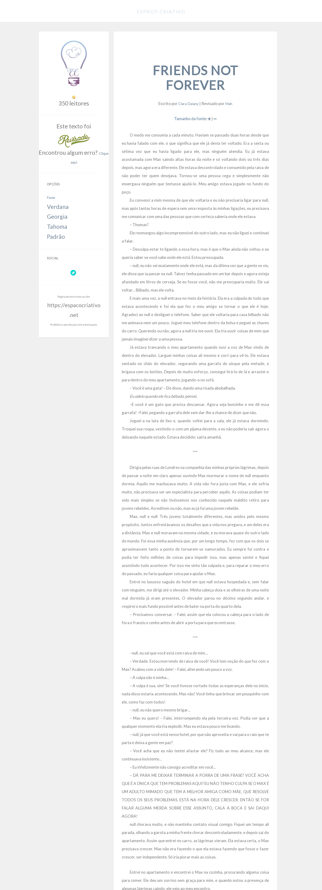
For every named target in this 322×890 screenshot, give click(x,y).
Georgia (55, 182)
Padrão (55, 194)
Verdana (55, 177)
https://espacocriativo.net (76, 252)
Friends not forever (198, 62)
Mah (229, 78)
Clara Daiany (192, 78)
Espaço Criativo (161, 10)
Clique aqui (95, 140)
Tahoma (55, 188)
